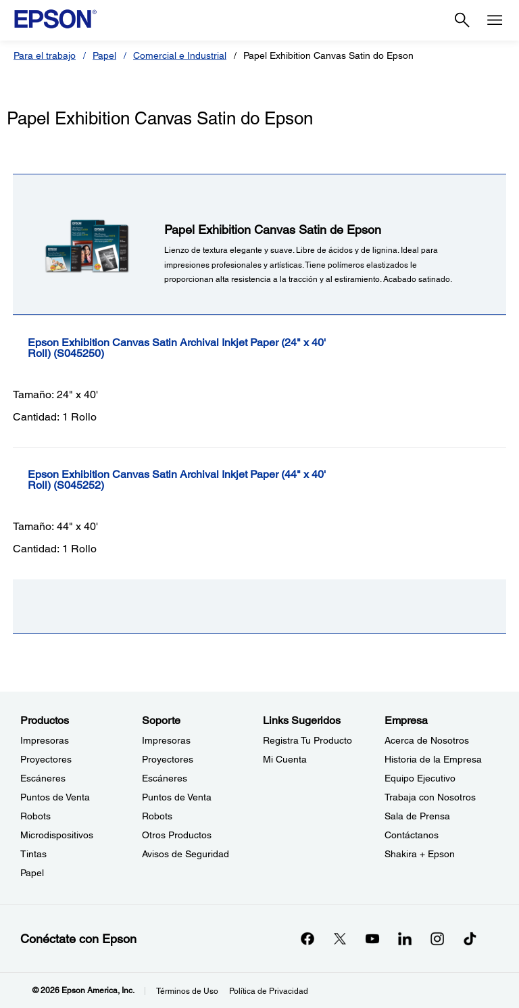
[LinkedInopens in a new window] (405, 938)
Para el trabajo (45, 55)
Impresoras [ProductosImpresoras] (44, 740)
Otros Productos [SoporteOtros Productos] (177, 835)
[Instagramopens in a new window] (437, 938)
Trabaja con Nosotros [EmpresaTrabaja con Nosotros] (430, 797)
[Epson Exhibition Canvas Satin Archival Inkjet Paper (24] (216, 348)
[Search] (462, 20)
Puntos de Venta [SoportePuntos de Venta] (177, 797)
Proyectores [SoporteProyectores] (167, 759)
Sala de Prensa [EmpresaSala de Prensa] (417, 816)
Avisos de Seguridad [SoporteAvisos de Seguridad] (185, 853)
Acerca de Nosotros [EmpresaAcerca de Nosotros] (427, 740)
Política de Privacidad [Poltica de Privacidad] (268, 991)
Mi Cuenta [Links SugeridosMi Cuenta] (285, 759)
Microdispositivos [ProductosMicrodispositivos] (56, 835)
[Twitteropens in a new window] (340, 938)
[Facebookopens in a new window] (307, 938)
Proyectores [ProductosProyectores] (46, 759)
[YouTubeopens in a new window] (372, 938)
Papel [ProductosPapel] (32, 872)
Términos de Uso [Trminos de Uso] (187, 991)
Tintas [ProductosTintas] (33, 853)
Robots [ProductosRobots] (35, 816)
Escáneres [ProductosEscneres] (43, 778)
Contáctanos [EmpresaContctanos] (412, 835)
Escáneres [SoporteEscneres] (164, 778)
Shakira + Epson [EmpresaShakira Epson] (420, 853)
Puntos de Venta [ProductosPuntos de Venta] (55, 797)
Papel (104, 55)
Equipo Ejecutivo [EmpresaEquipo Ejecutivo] (420, 778)
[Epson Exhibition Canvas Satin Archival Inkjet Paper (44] (216, 480)
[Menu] (494, 20)
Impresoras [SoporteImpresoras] (166, 740)
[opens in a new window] (470, 938)
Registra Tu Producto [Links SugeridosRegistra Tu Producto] (307, 740)
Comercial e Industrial (179, 55)
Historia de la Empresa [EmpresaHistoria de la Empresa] (433, 759)
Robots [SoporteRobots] (157, 816)
